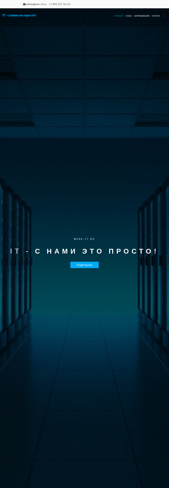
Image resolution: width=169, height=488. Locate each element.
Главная (118, 16)
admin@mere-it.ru (36, 4)
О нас (129, 16)
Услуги (156, 16)
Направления (141, 16)
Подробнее (84, 264)
